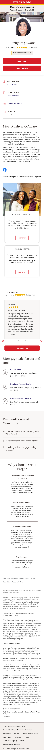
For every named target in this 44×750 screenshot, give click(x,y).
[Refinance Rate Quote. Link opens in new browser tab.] (5, 401)
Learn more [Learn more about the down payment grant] (22, 272)
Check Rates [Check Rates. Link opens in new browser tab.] (15, 370)
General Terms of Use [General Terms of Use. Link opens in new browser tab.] (30, 733)
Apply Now (22, 61)
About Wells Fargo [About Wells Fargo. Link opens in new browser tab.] (9, 740)
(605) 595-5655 (13, 95)
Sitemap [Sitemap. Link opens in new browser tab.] (18, 737)
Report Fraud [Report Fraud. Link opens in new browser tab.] (7, 737)
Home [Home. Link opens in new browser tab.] (27, 737)
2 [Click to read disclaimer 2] (32, 262)
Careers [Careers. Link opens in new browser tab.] (21, 740)
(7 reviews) (32, 47)
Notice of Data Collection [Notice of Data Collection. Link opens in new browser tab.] (11, 733)
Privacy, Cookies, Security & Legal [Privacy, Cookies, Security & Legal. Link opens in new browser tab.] (14, 726)
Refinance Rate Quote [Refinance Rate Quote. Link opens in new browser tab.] (19, 398)
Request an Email (14, 103)
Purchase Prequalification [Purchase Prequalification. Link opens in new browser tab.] (21, 384)
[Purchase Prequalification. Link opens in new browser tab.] (5, 387)
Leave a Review (22, 348)
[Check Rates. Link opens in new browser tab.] (5, 372)
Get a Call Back (22, 68)
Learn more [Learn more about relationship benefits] (22, 238)
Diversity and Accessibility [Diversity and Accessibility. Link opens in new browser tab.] (11, 744)
